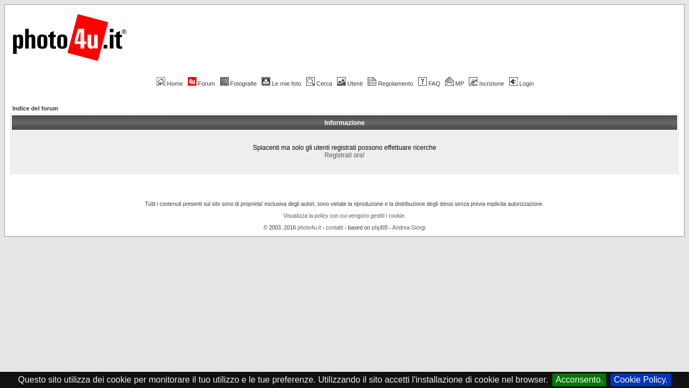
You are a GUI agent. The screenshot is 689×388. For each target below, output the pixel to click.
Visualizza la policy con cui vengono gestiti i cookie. (344, 216)
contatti (334, 228)
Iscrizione (486, 83)
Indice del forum (35, 108)
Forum (201, 83)
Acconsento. (579, 379)
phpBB (379, 228)
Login (521, 83)
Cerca (319, 83)
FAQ (429, 83)
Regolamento (390, 83)
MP (454, 83)
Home (169, 83)
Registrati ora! (345, 155)
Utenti (350, 83)
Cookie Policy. (640, 379)
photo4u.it (309, 228)
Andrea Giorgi (409, 228)
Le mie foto (281, 83)
